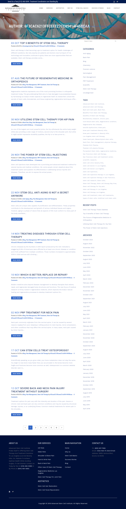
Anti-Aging (26, 199)
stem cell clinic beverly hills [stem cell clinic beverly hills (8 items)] (93, 163)
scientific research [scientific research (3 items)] (89, 160)
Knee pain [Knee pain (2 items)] (102, 127)
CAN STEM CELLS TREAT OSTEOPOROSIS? (44, 350)
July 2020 (86, 354)
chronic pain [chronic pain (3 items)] (104, 118)
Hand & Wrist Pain (44, 459)
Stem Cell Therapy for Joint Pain (50, 477)
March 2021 (87, 322)
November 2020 (88, 338)
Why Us (67, 452)
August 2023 (87, 244)
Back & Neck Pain (44, 463)
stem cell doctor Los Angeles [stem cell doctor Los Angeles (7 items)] (93, 169)
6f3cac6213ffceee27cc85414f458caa (44, 46)
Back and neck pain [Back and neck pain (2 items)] (90, 110)
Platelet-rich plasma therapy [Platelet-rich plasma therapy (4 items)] (93, 148)
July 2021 (86, 306)
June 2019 (86, 401)
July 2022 (86, 263)
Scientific (86, 85)
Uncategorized (27, 46)
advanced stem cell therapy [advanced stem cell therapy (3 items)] (93, 107)
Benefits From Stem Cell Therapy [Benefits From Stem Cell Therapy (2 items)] (95, 113)
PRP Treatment (41, 85)
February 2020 (88, 369)
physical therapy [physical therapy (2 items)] (110, 142)
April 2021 (86, 318)
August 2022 (87, 259)
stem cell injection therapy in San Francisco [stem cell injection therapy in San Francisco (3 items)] (99, 177)
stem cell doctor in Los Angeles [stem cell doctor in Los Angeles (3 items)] (94, 166)
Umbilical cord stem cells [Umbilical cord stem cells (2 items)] (107, 198)
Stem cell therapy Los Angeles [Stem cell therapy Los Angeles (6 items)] (94, 192)
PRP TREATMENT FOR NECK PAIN (39, 312)
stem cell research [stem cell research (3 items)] (89, 180)
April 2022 (86, 275)
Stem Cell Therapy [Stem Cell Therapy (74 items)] (89, 183)
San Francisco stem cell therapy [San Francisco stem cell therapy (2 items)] (94, 154)
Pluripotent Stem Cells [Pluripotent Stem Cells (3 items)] (91, 151)
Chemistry (86, 65)
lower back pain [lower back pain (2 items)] (88, 139)
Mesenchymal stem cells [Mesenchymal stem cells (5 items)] (104, 139)
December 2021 (88, 287)
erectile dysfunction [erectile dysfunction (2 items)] (90, 127)
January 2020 (88, 373)
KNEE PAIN (42, 452)
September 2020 (89, 346)
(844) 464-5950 (23, 469)
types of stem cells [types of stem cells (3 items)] (90, 198)
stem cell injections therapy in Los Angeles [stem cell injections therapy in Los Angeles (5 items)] (98, 174)
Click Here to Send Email (106, 451)
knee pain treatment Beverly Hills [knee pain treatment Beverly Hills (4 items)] (95, 130)
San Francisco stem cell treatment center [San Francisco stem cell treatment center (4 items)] (98, 157)
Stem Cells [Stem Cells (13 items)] (101, 180)
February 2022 (88, 283)
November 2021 (88, 291)
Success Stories (70, 459)
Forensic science (89, 69)
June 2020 (87, 357)
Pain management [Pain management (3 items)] (97, 142)
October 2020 (88, 342)
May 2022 (86, 271)
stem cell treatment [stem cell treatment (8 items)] (90, 195)
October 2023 (88, 240)
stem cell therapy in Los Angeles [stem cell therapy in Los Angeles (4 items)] (95, 189)
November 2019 (88, 381)
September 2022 (89, 255)
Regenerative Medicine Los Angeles (47, 472)
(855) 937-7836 (100, 448)
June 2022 (86, 267)
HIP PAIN (41, 448)
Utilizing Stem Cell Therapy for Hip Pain (47, 119)
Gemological (87, 73)
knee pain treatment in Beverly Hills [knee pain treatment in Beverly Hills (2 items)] (96, 133)
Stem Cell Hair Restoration (47, 486)
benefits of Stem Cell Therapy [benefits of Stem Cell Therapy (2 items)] (93, 115)
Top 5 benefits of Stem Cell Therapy (44, 43)
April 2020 (86, 361)
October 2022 (88, 251)
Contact (68, 467)
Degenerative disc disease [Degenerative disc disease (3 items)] (92, 124)
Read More (17, 63)
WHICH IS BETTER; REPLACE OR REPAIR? (43, 274)
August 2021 (87, 302)
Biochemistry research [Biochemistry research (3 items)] (91, 118)
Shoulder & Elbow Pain (46, 456)
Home (76, 26)
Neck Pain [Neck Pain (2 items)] (86, 142)
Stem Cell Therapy (52, 85)
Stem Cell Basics (71, 456)
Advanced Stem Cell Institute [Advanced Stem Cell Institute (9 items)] (93, 104)
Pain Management (31, 85)
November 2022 (88, 247)
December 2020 (88, 334)
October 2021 (88, 295)
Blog (24, 85)
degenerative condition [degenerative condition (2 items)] (108, 121)
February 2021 (88, 326)
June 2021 (86, 310)
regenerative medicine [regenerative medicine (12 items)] (108, 151)
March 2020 (87, 365)
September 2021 (89, 299)
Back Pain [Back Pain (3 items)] (101, 110)
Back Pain (26, 122)
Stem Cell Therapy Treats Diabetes (95, 210)
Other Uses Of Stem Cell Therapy (50, 467)
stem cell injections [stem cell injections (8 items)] (90, 171)
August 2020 (87, 350)
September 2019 (89, 389)
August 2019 (87, 393)
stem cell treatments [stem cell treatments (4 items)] (105, 195)
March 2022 (87, 279)
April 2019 (86, 409)
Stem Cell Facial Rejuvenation (48, 490)
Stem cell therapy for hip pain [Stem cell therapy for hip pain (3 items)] (94, 186)
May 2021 (86, 314)
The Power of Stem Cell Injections (43, 154)
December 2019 (88, 377)
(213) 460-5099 (23, 1)
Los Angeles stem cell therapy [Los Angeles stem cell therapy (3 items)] (94, 136)
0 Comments (60, 46)
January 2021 (87, 330)
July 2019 (86, 397)
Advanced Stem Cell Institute (61, 503)
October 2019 (88, 385)
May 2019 (86, 405)
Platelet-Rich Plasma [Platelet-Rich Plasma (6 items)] (90, 145)
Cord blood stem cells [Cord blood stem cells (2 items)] (91, 121)
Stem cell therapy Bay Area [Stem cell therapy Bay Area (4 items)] (106, 183)
